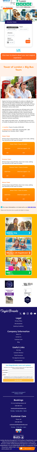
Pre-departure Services (18, 358)
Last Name (5, 372)
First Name (5, 370)
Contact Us (18, 337)
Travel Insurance (18, 355)
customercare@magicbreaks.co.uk (18, 424)
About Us (18, 334)
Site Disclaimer (18, 323)
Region (21, 26)
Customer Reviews (18, 352)
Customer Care (18, 339)
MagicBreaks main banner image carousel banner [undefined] (18, 10)
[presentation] (19, 386)
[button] (27, 448)
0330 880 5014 (32, 207)
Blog (18, 342)
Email (4, 374)
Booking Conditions (18, 326)
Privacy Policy (18, 321)
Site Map (18, 350)
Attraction (10, 33)
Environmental (18, 360)
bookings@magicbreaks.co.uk (18, 408)
